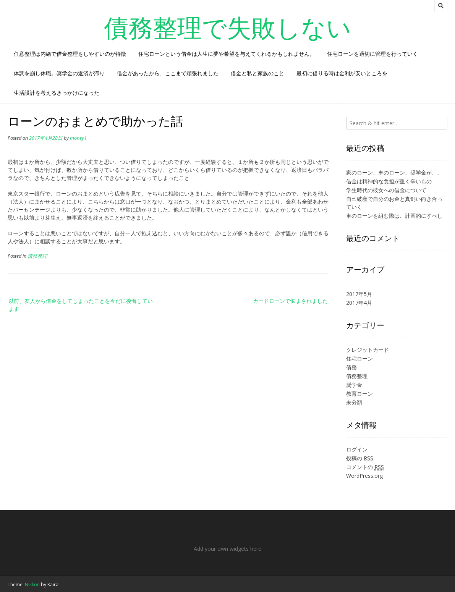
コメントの (365, 467)
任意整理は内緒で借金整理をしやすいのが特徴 (70, 53)
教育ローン (359, 393)
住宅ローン (359, 358)
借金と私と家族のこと (257, 73)
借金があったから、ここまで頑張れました (168, 73)
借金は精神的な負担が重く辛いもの (389, 181)
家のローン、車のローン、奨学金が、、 (394, 172)
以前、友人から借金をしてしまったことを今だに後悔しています (80, 304)
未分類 (354, 402)
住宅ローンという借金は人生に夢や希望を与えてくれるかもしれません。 (226, 53)
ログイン (357, 449)
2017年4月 (359, 302)
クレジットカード (367, 349)
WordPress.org (364, 475)
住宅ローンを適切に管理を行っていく (372, 53)
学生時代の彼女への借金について (386, 190)
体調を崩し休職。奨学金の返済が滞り (59, 73)
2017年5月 (359, 294)
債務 (351, 367)
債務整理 (37, 256)
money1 (78, 138)
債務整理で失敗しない (227, 27)
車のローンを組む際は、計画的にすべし (394, 215)
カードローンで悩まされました (290, 300)
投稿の (359, 458)
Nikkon (32, 584)
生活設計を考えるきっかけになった (56, 92)
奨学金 (354, 384)
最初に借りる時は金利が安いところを (341, 73)
